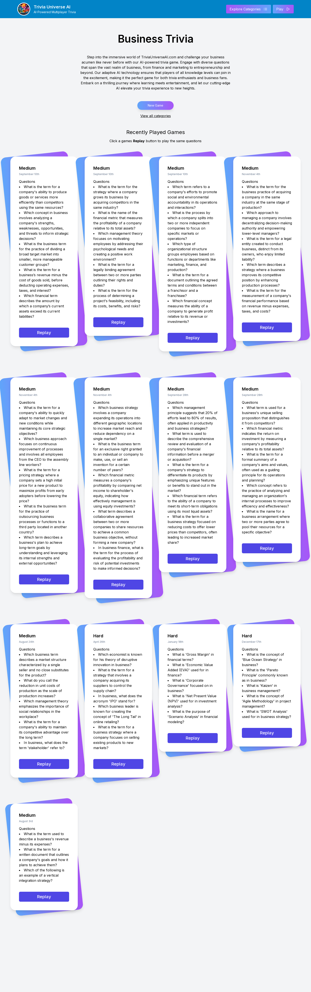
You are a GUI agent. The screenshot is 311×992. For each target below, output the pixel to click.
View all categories (155, 116)
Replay (44, 332)
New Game (155, 105)
